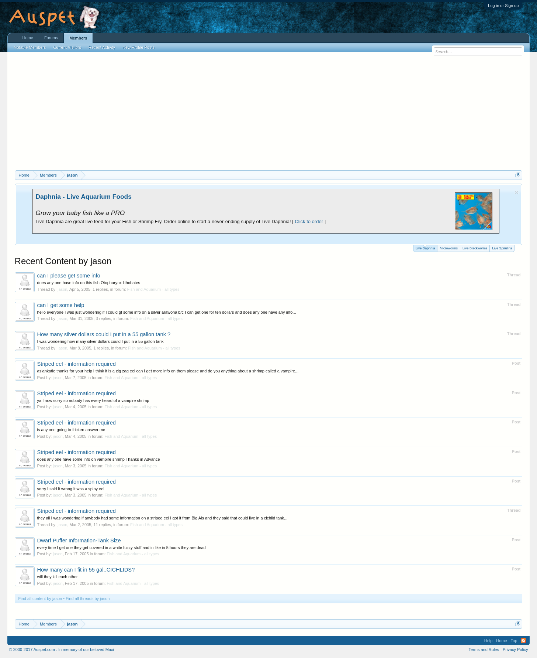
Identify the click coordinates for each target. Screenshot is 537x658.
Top (514, 640)
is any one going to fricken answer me (71, 429)
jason (62, 289)
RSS (523, 640)
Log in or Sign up (503, 5)
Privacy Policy (515, 649)
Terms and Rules (483, 649)
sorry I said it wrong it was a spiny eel (70, 489)
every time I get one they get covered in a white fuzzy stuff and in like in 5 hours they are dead (121, 547)
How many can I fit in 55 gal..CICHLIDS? (86, 570)
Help (488, 640)
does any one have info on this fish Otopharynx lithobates (88, 282)
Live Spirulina (502, 248)
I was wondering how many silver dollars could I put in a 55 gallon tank (100, 341)
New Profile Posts (138, 47)
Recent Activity (102, 47)
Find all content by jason (40, 598)
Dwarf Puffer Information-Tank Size (79, 540)
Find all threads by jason (88, 598)
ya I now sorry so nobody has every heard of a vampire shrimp (93, 400)
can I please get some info (68, 276)
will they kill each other (57, 577)
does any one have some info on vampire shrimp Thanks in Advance (98, 459)
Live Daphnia (425, 247)
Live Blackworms (475, 248)
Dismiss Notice (516, 192)
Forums (51, 37)
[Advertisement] (268, 115)
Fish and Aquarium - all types (153, 289)
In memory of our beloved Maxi (86, 649)
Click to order (309, 221)
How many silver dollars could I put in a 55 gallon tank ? (104, 334)
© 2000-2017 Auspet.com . (33, 649)
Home (27, 37)
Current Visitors (67, 47)
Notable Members (30, 47)
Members (78, 38)
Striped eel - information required (76, 364)
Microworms (449, 248)
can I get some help (60, 305)
